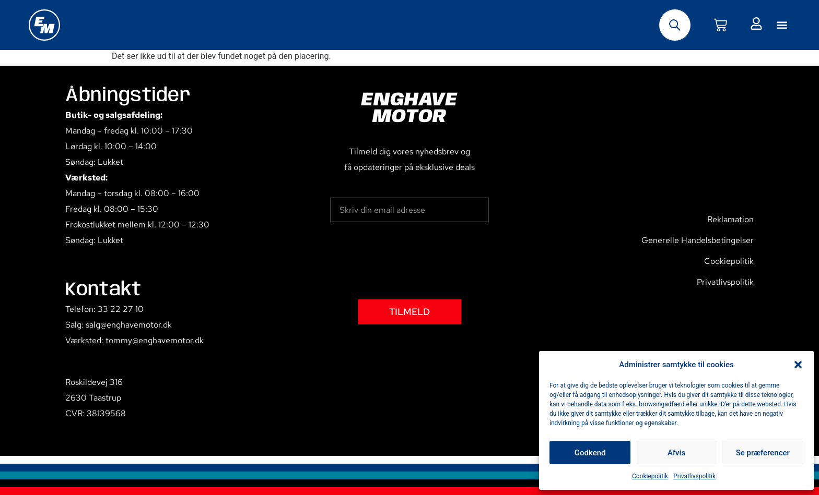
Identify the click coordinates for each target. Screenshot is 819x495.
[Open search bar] (675, 25)
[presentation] (410, 260)
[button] (798, 364)
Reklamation (730, 219)
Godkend (590, 452)
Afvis (676, 452)
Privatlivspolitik (694, 476)
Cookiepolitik (650, 476)
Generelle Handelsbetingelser (697, 240)
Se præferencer (763, 452)
